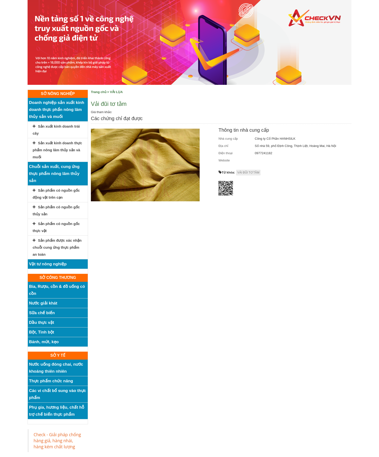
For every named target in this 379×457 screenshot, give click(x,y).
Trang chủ (98, 92)
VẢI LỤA (116, 92)
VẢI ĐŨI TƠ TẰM (248, 172)
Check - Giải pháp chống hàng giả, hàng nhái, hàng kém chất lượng (57, 441)
